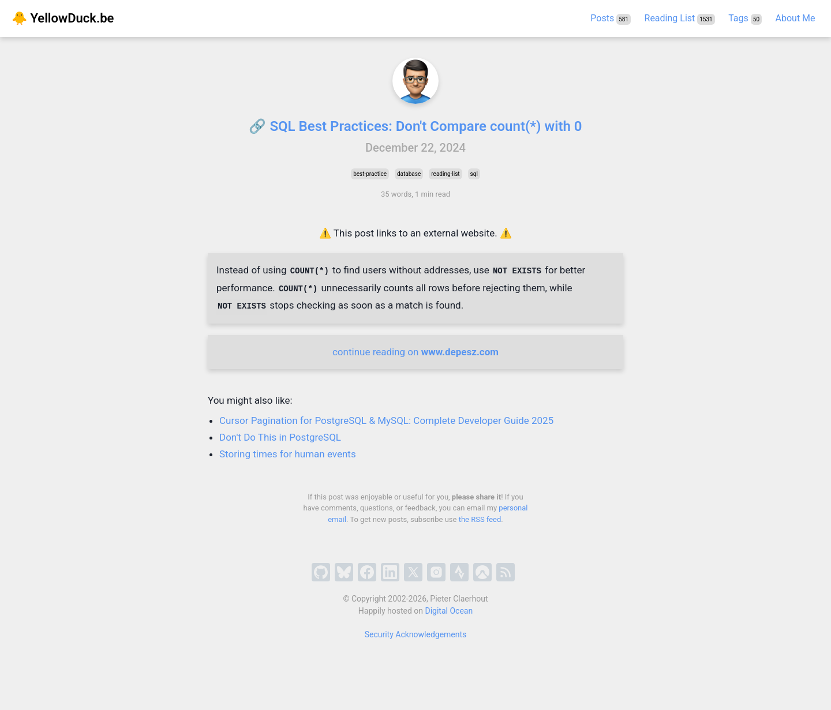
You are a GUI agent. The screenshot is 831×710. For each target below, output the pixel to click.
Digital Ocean (449, 610)
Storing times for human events (287, 454)
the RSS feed (480, 519)
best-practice (370, 174)
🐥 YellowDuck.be (63, 18)
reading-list (445, 174)
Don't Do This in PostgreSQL (280, 437)
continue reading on (415, 352)
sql (474, 174)
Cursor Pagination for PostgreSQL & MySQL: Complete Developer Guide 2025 (386, 420)
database (409, 174)
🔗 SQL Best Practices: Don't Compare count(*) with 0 (415, 126)
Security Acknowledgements (416, 634)
